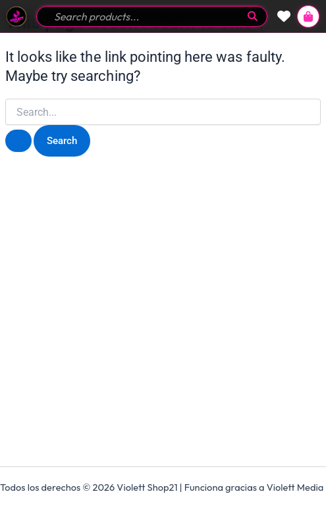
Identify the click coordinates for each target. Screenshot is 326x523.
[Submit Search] (252, 16)
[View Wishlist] (283, 16)
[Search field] (144, 16)
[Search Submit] (18, 141)
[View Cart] (308, 16)
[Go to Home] (16, 16)
